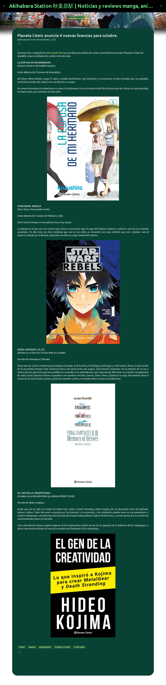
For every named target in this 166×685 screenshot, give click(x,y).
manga (32, 647)
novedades (45, 647)
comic (22, 647)
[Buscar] (161, 6)
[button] (19, 44)
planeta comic (62, 647)
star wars (79, 647)
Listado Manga (58, 52)
